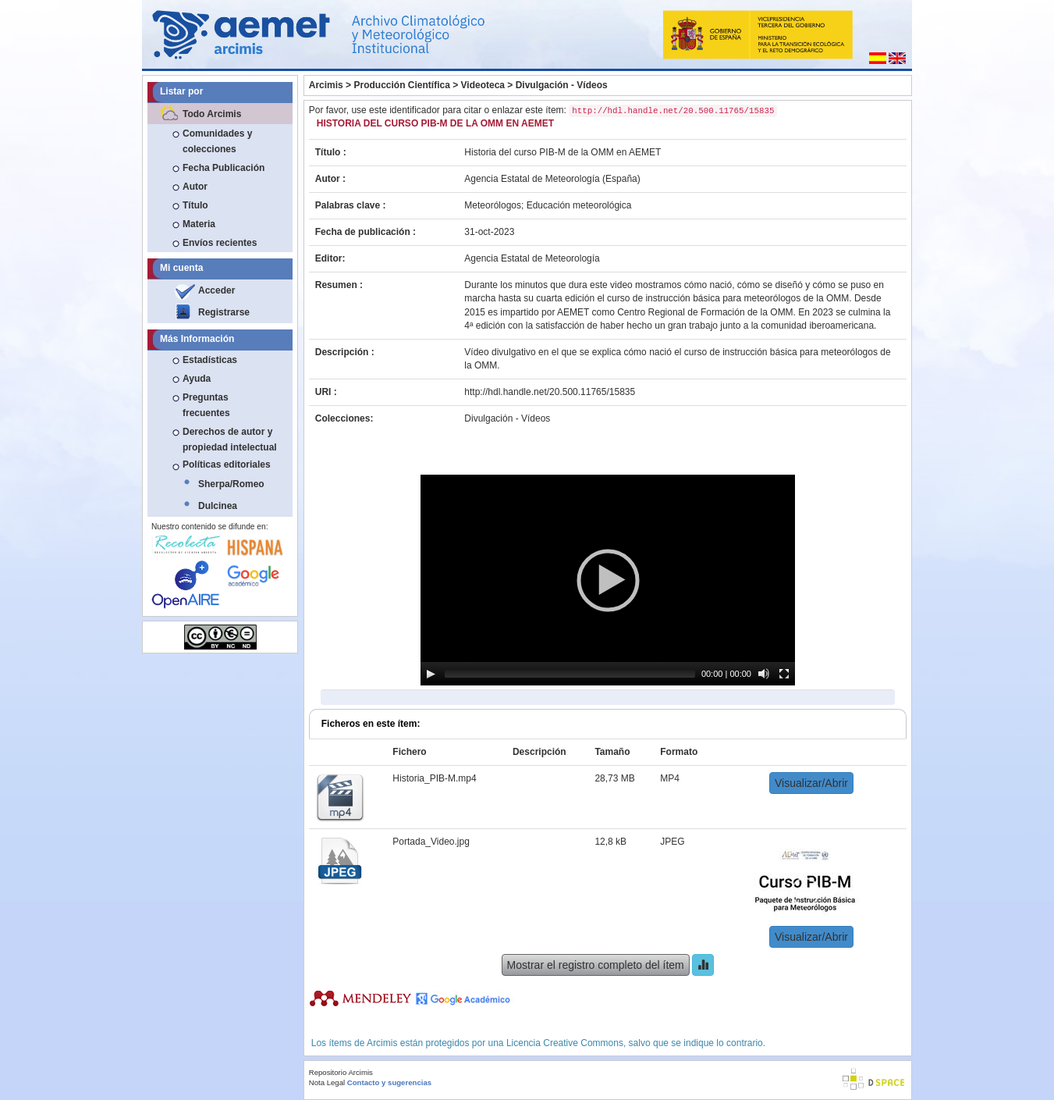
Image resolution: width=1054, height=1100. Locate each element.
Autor (195, 186)
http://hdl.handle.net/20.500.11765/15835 (549, 391)
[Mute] (764, 673)
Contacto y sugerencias (389, 1082)
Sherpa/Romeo (231, 484)
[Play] (430, 673)
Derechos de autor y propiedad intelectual (230, 439)
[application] (608, 580)
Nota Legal (327, 1082)
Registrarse (224, 312)
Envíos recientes (220, 242)
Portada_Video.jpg (431, 841)
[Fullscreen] (784, 673)
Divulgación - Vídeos (562, 85)
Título (195, 205)
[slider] (570, 674)
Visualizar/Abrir (811, 783)
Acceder (216, 290)
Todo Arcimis (212, 114)
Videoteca (483, 85)
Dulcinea (217, 505)
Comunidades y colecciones (217, 141)
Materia (199, 224)
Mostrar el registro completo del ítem (595, 965)
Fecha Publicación (223, 167)
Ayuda (197, 378)
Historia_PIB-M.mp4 (434, 778)
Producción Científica (401, 85)
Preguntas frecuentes (206, 405)
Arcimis (326, 85)
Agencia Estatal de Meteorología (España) (552, 178)
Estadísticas (210, 359)
